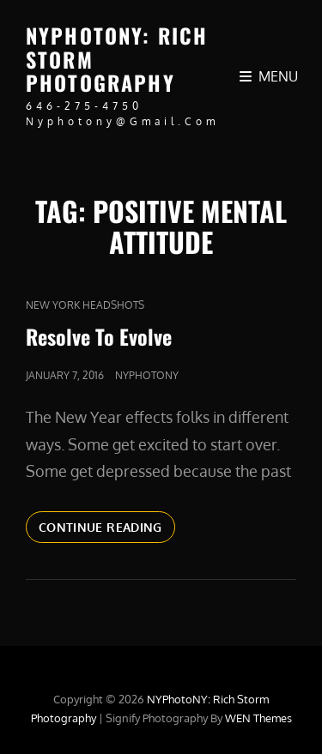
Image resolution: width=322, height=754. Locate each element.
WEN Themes (258, 718)
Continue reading (107, 530)
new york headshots (85, 305)
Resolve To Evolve (99, 336)
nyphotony (147, 375)
